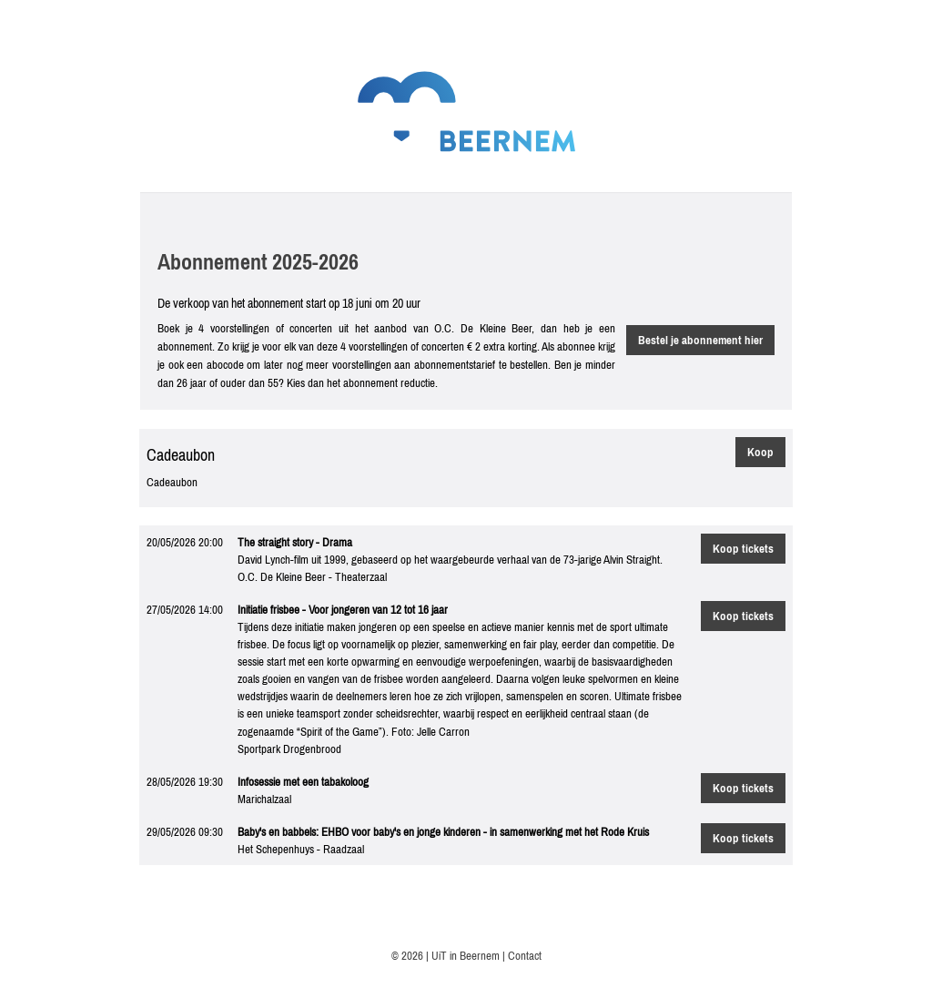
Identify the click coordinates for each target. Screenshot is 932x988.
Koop (760, 452)
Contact (525, 956)
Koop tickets (743, 548)
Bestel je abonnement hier (700, 340)
